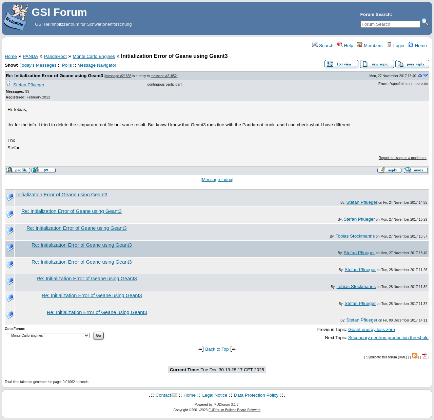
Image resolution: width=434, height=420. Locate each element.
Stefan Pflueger (28, 84)
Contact (163, 395)
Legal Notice (214, 395)
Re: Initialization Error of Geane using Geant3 (54, 75)
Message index (217, 179)
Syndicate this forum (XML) (386, 357)
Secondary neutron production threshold (388, 337)
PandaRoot (55, 56)
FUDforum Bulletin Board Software (234, 410)
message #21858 (118, 76)
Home (417, 45)
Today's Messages (37, 65)
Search (322, 45)
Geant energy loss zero (371, 329)
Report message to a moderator (403, 158)
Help (345, 45)
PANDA (30, 56)
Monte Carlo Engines (94, 56)
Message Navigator (96, 65)
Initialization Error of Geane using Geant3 (61, 194)
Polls (67, 65)
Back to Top (217, 349)
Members (369, 45)
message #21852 (164, 76)
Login (395, 45)
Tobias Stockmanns (355, 236)
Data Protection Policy (256, 395)
